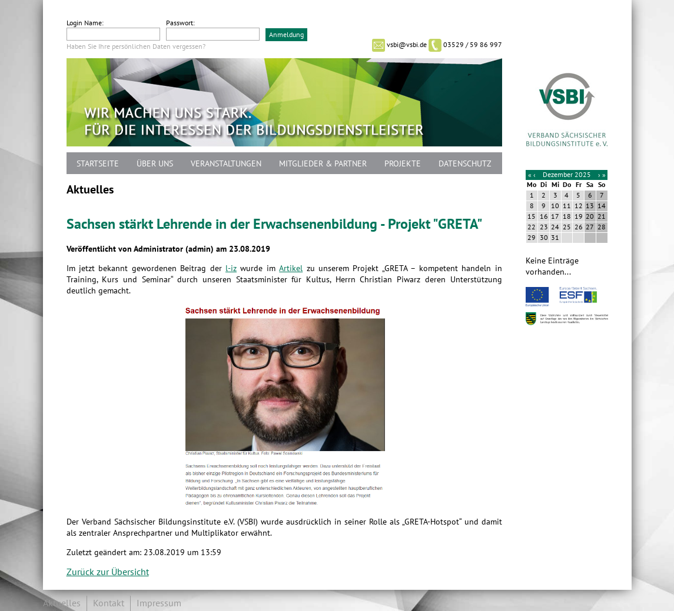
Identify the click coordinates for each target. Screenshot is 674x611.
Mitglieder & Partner (323, 164)
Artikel (291, 268)
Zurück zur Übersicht (108, 572)
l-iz (231, 268)
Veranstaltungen (226, 164)
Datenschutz (465, 164)
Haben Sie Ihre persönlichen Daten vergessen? (136, 46)
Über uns (155, 164)
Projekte (402, 164)
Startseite (98, 164)
